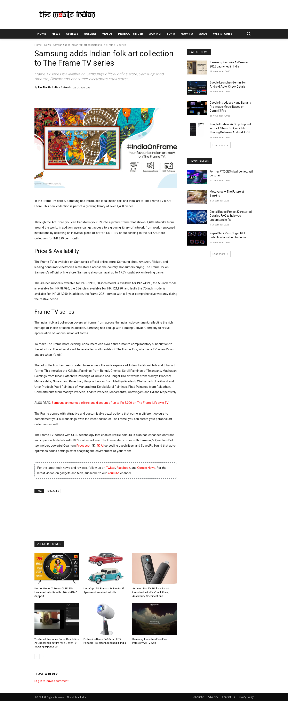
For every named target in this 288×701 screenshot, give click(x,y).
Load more (220, 145)
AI (102, 445)
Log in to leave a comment (51, 681)
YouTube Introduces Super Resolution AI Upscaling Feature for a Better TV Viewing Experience (56, 643)
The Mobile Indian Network (54, 87)
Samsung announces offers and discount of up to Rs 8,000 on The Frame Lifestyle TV (110, 403)
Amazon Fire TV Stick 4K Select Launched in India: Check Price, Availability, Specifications (150, 592)
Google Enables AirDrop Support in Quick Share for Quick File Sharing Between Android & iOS (230, 128)
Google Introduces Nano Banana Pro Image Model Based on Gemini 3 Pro (230, 106)
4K (98, 445)
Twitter (110, 468)
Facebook (123, 468)
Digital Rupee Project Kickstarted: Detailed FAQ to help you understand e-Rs (231, 215)
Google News (146, 468)
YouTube (113, 473)
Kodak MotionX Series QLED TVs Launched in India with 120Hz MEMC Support (55, 592)
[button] (249, 34)
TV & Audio (52, 490)
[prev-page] (37, 656)
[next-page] (43, 656)
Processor (84, 445)
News (47, 45)
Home (38, 45)
